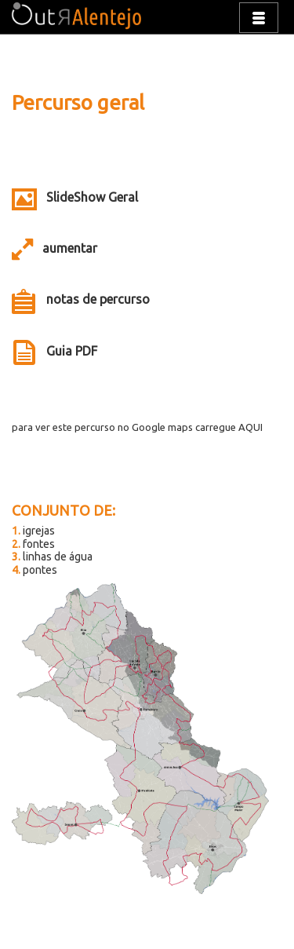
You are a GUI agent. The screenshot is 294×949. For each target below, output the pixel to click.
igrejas (33, 530)
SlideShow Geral (92, 197)
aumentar (69, 248)
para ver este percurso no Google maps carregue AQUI (137, 427)
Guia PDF (71, 351)
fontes (33, 544)
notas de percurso (98, 299)
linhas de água (52, 556)
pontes (34, 570)
